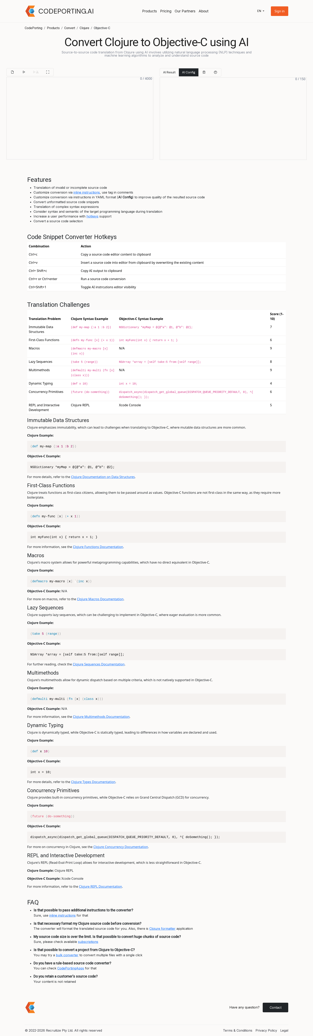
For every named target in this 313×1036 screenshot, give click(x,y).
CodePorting (33, 28)
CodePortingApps (70, 968)
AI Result (169, 72)
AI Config (188, 72)
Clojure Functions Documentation (98, 547)
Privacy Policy (266, 1030)
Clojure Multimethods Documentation (101, 716)
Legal (284, 1030)
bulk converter (67, 955)
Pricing (165, 11)
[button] (279, 11)
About (203, 11)
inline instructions (86, 192)
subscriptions (88, 942)
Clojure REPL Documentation (100, 886)
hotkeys (92, 216)
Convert (69, 28)
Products (149, 11)
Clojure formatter (162, 929)
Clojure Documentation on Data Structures (103, 477)
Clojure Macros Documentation (100, 599)
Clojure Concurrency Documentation (120, 847)
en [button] (259, 11)
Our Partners (185, 11)
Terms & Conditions (237, 1030)
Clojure (84, 28)
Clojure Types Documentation (93, 782)
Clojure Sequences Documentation (98, 664)
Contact (275, 1007)
